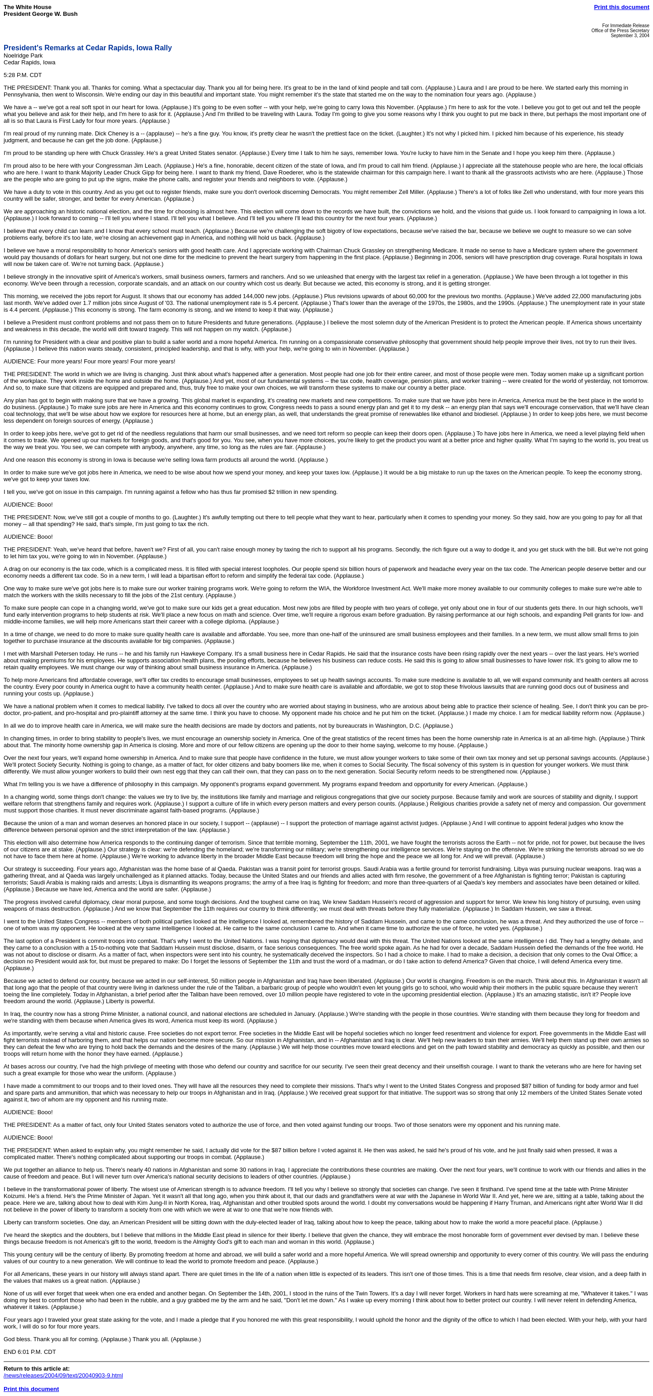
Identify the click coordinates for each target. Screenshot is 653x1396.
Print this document (621, 7)
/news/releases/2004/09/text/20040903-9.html (63, 1375)
